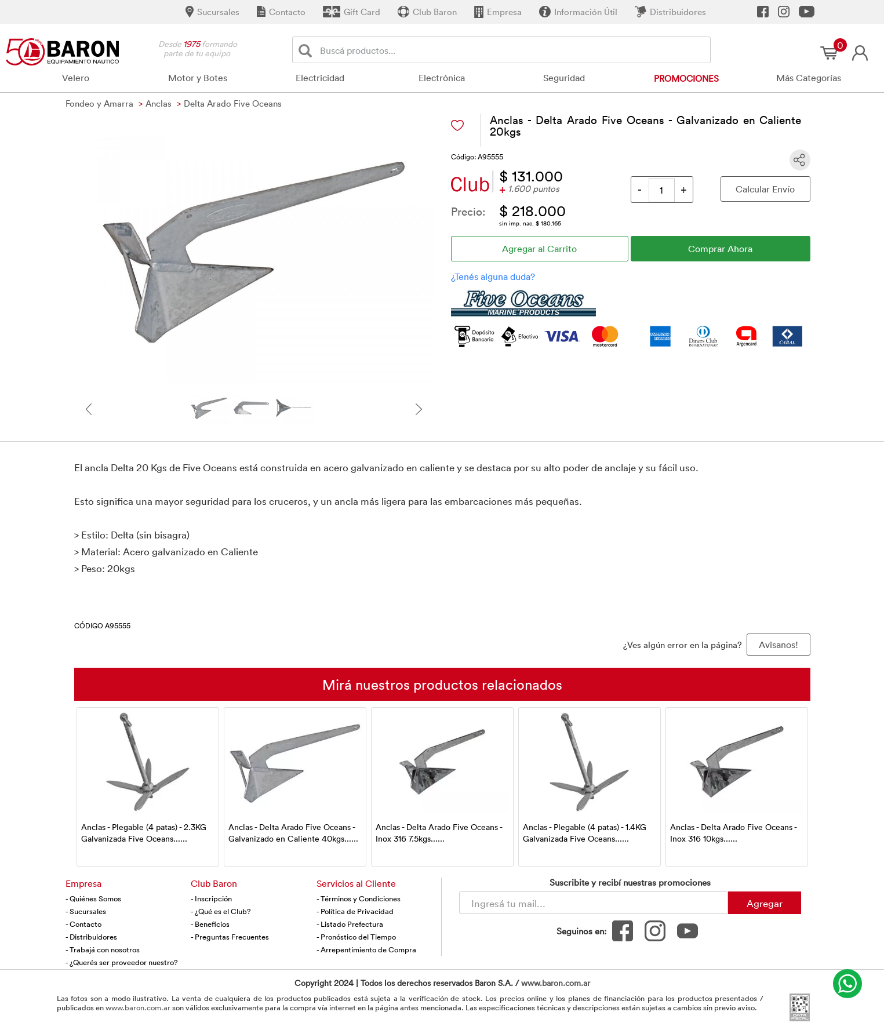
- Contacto (83, 924)
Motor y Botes (197, 77)
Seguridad (564, 77)
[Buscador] (513, 50)
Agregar (765, 903)
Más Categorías (808, 77)
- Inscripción (211, 898)
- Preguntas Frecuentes (230, 936)
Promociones (686, 78)
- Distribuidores (91, 936)
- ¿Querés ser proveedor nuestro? (122, 962)
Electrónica (442, 77)
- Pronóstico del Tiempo (356, 936)
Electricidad (320, 77)
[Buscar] (308, 50)
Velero (75, 77)
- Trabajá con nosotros (103, 949)
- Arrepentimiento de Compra (366, 949)
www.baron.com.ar (555, 982)
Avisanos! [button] (778, 644)
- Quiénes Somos (93, 898)
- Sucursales (86, 911)
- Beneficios (210, 924)
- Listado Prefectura (350, 924)
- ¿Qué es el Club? (221, 911)
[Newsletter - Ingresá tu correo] (593, 902)
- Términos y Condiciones (359, 898)
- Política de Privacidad (355, 911)
